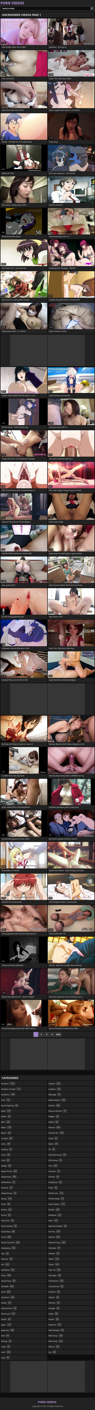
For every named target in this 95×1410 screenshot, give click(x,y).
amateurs (8, 1094)
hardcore (8, 1297)
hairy (6, 1275)
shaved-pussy (57, 1242)
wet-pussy (55, 1336)
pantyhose (55, 1182)
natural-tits (56, 1133)
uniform (54, 1292)
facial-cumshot (10, 1242)
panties (53, 1177)
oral (53, 1166)
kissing (6, 1341)
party (53, 1188)
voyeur (53, 1319)
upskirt (53, 1297)
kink (5, 1336)
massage (54, 1094)
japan (6, 1325)
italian (6, 1319)
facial (6, 1237)
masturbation (57, 1100)
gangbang (8, 1248)
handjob (7, 1286)
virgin (53, 1314)
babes (6, 1116)
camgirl (7, 1138)
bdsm (6, 1127)
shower (54, 1253)
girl (5, 1264)
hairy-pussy (8, 1281)
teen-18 (54, 1270)
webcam (54, 1325)
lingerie (54, 1089)
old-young (55, 1160)
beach (6, 1133)
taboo (53, 1259)
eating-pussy (9, 1193)
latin (6, 1352)
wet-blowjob (56, 1330)
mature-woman (57, 1111)
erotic (6, 1204)
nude (53, 1138)
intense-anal (9, 1308)
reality (54, 1209)
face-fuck (7, 1220)
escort (6, 1215)
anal (6, 1100)
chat (5, 1160)
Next (58, 1034)
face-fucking (9, 1226)
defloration (8, 1182)
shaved (54, 1237)
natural (54, 1127)
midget (53, 1116)
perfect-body (56, 1198)
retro (53, 1220)
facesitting (8, 1231)
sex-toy (54, 1231)
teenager (54, 1275)
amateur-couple (11, 1089)
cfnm (5, 1155)
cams (6, 1144)
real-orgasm (56, 1204)
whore (54, 1346)
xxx (52, 1352)
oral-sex (54, 1171)
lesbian (54, 1083)
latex (5, 1346)
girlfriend (8, 1270)
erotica (6, 1209)
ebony (6, 1198)
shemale (54, 1248)
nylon (53, 1144)
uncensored (56, 1286)
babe (6, 1111)
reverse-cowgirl (57, 1226)
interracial (8, 1314)
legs (5, 1357)
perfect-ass (56, 1193)
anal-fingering (10, 1105)
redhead (55, 1215)
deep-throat (9, 1171)
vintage (54, 1308)
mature (54, 1105)
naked (53, 1122)
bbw (5, 1122)
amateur (8, 1083)
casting (6, 1149)
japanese (7, 1330)
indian (6, 1303)
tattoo (53, 1264)
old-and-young (57, 1155)
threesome (56, 1281)
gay (5, 1253)
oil (52, 1149)
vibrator (54, 1303)
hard (6, 1292)
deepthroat (9, 1177)
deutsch (7, 1188)
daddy (6, 1166)
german (7, 1259)
